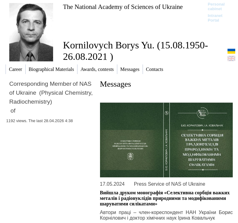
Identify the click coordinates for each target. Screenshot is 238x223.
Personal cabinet (216, 6)
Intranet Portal (215, 18)
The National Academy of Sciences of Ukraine (123, 6)
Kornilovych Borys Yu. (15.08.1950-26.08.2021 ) (135, 50)
